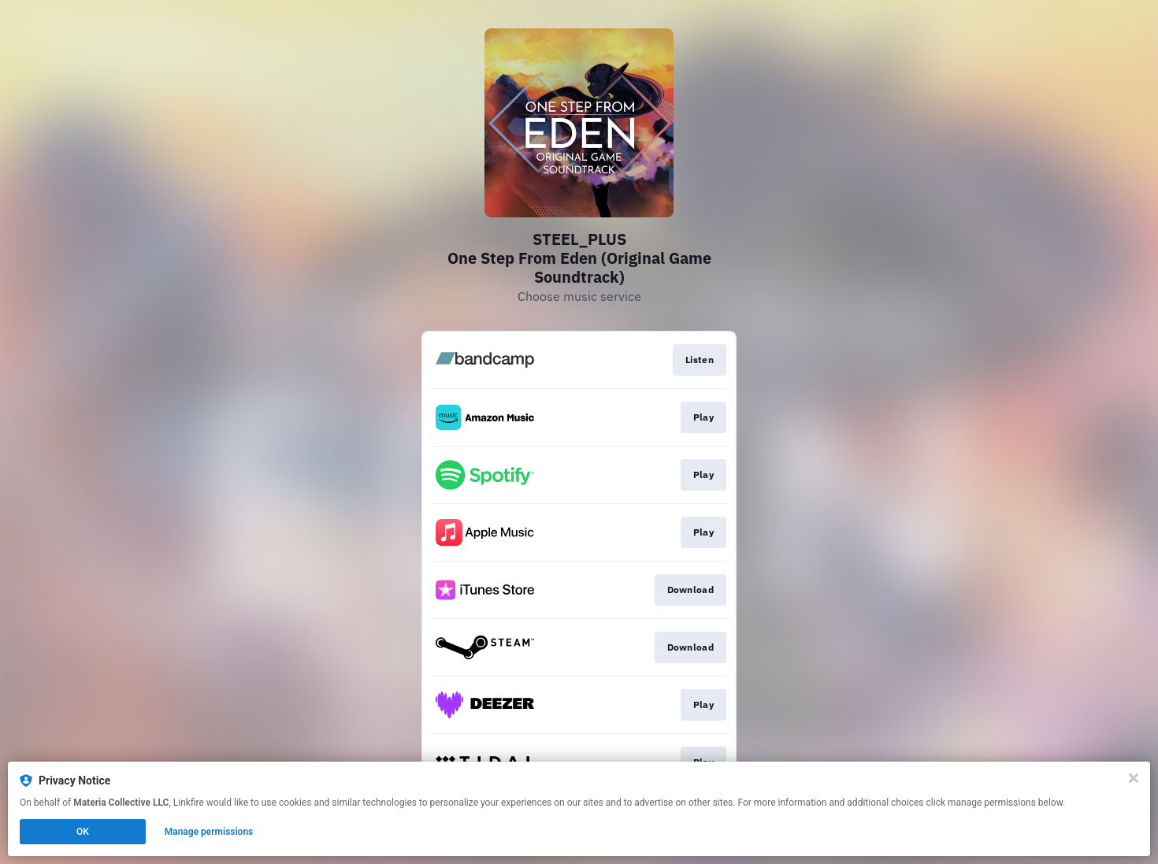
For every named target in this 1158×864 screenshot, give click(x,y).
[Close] (1133, 778)
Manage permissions (209, 831)
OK (82, 831)
